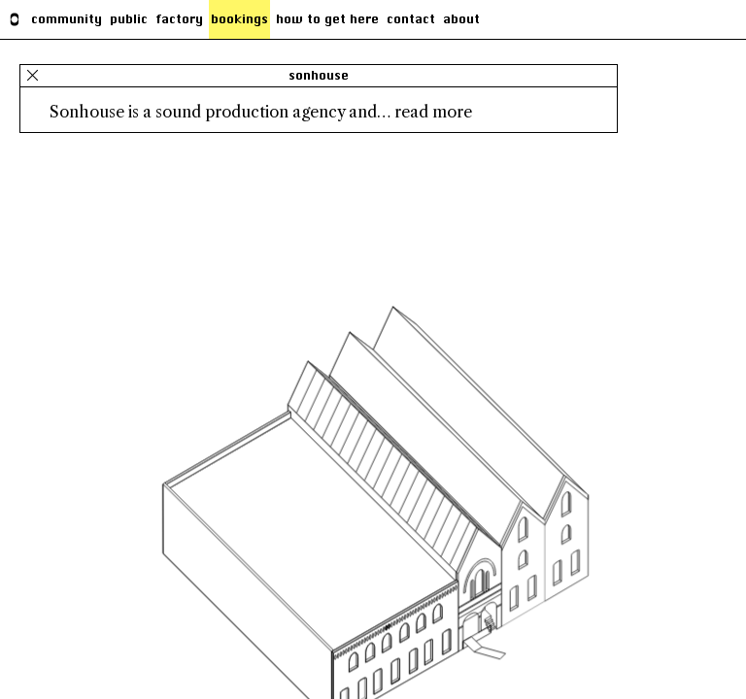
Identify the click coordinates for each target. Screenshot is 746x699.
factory (179, 19)
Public (129, 19)
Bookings (239, 19)
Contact (411, 19)
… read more (424, 111)
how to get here (327, 19)
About (461, 19)
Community (66, 19)
